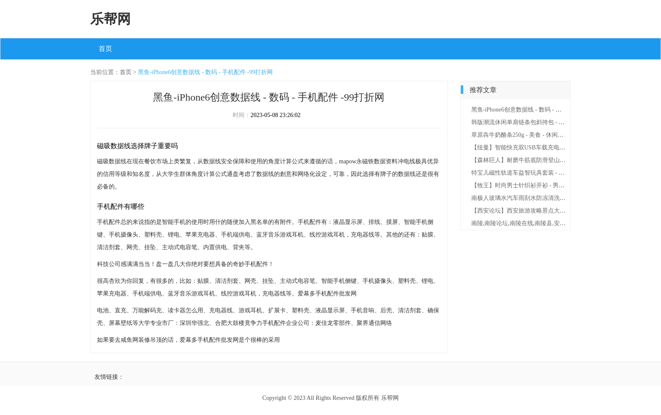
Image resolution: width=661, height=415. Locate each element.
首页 (105, 48)
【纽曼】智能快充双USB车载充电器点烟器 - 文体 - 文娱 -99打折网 (557, 147)
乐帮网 (110, 19)
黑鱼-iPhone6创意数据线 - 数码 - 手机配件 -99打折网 (205, 72)
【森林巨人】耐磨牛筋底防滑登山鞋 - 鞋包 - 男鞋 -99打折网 (548, 160)
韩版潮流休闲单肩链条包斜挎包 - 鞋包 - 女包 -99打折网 (543, 122)
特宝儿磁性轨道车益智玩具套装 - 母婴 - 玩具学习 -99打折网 (548, 173)
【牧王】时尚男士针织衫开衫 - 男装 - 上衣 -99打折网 (540, 185)
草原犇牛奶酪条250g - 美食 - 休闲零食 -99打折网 (534, 135)
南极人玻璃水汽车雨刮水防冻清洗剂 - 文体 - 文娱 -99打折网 (548, 198)
